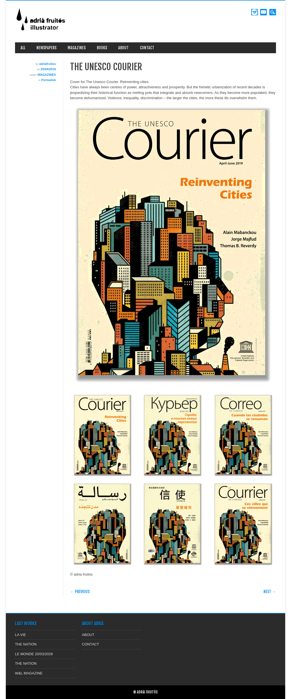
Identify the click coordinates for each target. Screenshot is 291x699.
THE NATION (26, 644)
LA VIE (20, 635)
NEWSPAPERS (46, 47)
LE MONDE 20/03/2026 (34, 654)
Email (263, 12)
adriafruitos (47, 63)
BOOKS (102, 47)
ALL (23, 47)
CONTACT (147, 47)
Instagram (254, 12)
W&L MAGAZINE (29, 673)
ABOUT (123, 47)
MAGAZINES (77, 47)
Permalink (48, 80)
